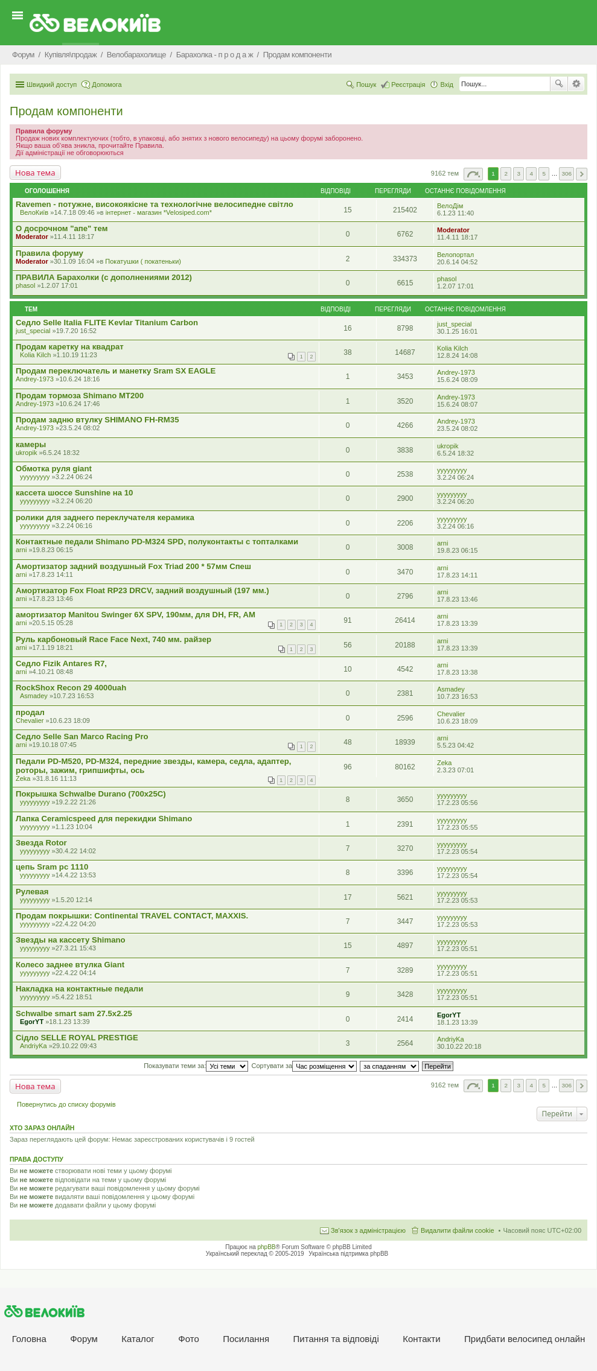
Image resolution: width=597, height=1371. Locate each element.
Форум (84, 1339)
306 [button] (566, 173)
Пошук (559, 84)
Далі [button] (581, 174)
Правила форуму (49, 253)
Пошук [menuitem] (366, 84)
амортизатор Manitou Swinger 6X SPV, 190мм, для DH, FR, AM (135, 614)
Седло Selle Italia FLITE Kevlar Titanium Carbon (107, 322)
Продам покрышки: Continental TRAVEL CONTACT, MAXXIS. (132, 915)
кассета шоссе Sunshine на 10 (74, 492)
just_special (33, 330)
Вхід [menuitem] (446, 84)
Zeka (23, 778)
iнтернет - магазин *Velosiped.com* (159, 212)
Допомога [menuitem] (106, 84)
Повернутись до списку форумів (66, 1104)
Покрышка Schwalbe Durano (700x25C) (91, 793)
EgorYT (31, 1021)
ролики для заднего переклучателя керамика (105, 517)
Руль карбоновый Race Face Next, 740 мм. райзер (113, 639)
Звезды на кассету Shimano (71, 939)
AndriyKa (33, 1045)
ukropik (26, 452)
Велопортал (455, 254)
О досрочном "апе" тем (61, 228)
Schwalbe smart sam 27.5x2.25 (74, 1013)
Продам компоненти (66, 111)
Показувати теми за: (196, 1065)
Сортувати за (304, 1065)
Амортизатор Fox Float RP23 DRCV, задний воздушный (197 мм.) (142, 590)
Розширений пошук (576, 84)
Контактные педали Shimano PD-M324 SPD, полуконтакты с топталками (157, 541)
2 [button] (506, 173)
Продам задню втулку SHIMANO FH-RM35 (97, 419)
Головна (29, 1339)
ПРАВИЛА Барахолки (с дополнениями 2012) (104, 277)
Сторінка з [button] (473, 174)
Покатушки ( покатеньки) (143, 261)
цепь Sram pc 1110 (52, 866)
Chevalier (29, 720)
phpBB (267, 1247)
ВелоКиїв (34, 212)
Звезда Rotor (41, 842)
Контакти (421, 1339)
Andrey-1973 (35, 379)
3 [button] (518, 173)
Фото (188, 1339)
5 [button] (544, 173)
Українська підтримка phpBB (348, 1253)
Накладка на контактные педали (79, 988)
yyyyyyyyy (35, 476)
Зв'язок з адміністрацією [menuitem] (368, 1230)
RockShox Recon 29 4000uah (71, 687)
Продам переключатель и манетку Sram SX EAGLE (115, 370)
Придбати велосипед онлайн (524, 1339)
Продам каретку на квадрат (70, 346)
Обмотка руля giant (54, 468)
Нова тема (35, 172)
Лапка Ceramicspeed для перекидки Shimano (104, 818)
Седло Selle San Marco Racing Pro (82, 736)
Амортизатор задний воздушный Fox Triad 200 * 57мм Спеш (133, 566)
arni (21, 549)
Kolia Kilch (35, 354)
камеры (31, 444)
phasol (25, 285)
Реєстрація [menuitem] (408, 84)
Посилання (246, 1339)
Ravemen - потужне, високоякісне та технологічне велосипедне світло (154, 204)
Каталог (138, 1339)
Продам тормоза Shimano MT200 (80, 395)
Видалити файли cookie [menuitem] (457, 1230)
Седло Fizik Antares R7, (61, 663)
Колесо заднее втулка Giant (70, 964)
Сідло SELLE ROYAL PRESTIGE (77, 1037)
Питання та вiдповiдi (336, 1339)
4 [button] (532, 173)
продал (30, 712)
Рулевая (32, 891)
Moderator (32, 236)
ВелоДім (450, 205)
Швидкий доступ (52, 84)
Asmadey (34, 695)
